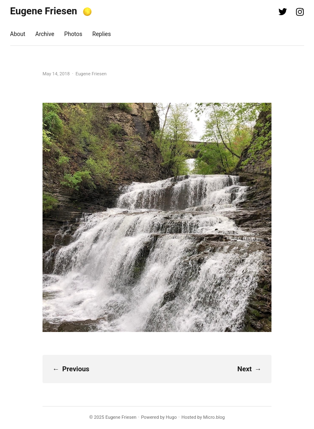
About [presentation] (17, 34)
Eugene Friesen (43, 11)
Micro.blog (214, 417)
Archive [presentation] (44, 34)
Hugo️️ (171, 417)
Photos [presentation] (73, 34)
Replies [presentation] (101, 34)
